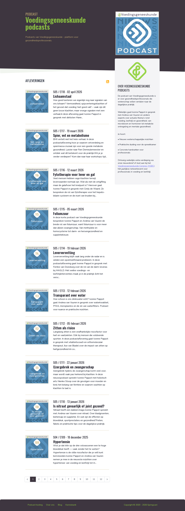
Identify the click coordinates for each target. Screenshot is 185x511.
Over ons (50, 504)
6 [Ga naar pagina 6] (62, 479)
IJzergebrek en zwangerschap (73, 366)
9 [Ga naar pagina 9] (80, 479)
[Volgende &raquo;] (107, 479)
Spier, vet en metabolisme (71, 135)
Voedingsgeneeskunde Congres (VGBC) (136, 166)
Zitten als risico (64, 327)
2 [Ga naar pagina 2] (38, 479)
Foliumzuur (61, 213)
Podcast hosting (35, 504)
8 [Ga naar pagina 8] (74, 479)
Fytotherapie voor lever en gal (74, 174)
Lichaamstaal (62, 96)
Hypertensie (61, 441)
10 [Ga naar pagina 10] (87, 479)
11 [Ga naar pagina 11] (94, 479)
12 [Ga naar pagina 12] (101, 479)
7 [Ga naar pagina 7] (68, 479)
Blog (60, 504)
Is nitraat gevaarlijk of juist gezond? (78, 406)
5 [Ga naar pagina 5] (56, 479)
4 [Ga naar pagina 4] (50, 479)
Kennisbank (71, 504)
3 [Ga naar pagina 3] (44, 479)
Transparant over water (69, 295)
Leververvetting (64, 252)
